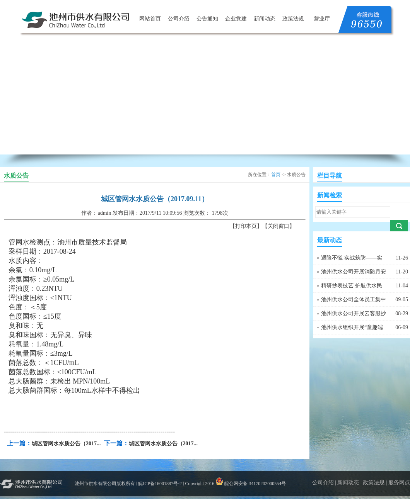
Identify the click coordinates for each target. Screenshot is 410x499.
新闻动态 (264, 19)
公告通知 (207, 19)
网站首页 (150, 19)
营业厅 (322, 19)
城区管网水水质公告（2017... (66, 443)
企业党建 (236, 19)
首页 (275, 174)
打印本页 (246, 226)
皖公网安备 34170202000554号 (250, 483)
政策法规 (293, 19)
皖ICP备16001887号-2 (160, 483)
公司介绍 (179, 19)
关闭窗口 (278, 226)
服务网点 (399, 482)
